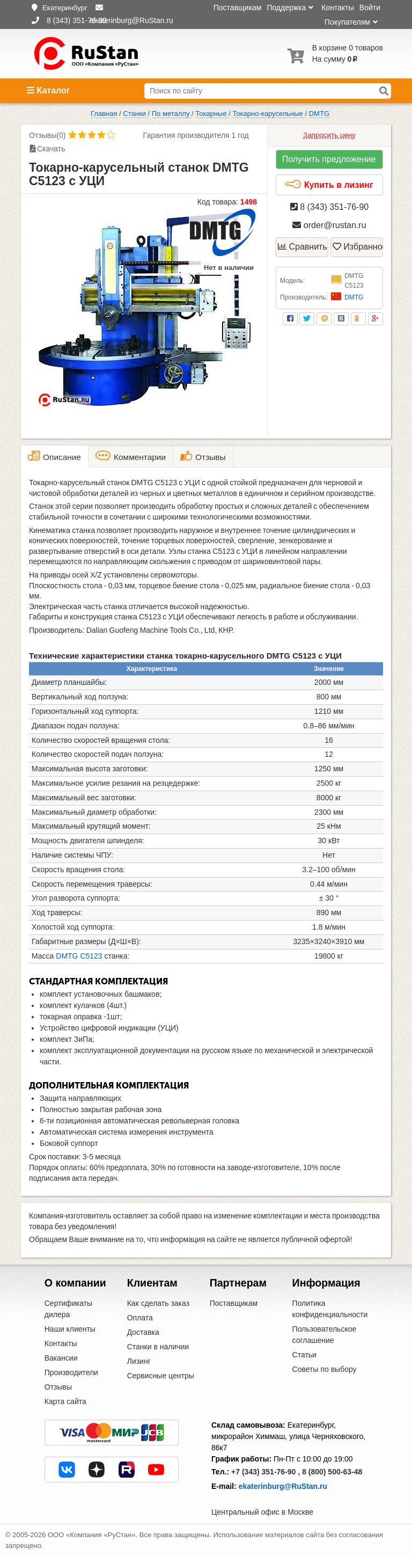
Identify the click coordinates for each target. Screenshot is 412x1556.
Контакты (337, 7)
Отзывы (58, 1387)
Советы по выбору (324, 1369)
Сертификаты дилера (68, 1309)
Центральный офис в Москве (262, 1512)
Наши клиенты (70, 1329)
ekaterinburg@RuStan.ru (283, 1486)
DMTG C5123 (79, 956)
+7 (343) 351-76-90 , (265, 1471)
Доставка (143, 1332)
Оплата (140, 1317)
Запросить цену (329, 135)
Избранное (358, 246)
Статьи (304, 1354)
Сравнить (302, 246)
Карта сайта (65, 1401)
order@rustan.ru (329, 225)
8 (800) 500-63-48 (332, 1471)
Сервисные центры (160, 1375)
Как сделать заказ (158, 1303)
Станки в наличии (158, 1346)
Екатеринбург (64, 8)
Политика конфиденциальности (330, 1309)
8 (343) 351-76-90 (329, 206)
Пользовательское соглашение (324, 1335)
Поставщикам (238, 7)
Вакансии (61, 1358)
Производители (71, 1372)
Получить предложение (329, 159)
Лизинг (139, 1361)
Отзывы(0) (47, 135)
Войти (369, 7)
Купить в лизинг (328, 184)
